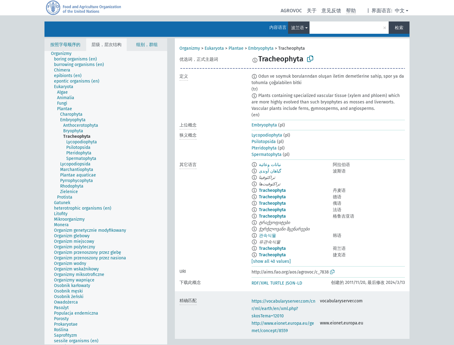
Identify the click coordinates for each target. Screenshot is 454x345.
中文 (400, 11)
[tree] (105, 197)
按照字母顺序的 (65, 44)
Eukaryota (214, 48)
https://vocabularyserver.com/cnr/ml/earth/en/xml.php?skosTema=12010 (283, 309)
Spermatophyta (267, 154)
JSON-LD (294, 283)
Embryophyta (261, 48)
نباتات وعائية (270, 164)
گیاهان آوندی (270, 171)
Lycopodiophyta (267, 135)
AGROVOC (291, 11)
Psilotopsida (264, 141)
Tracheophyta (272, 190)
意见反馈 (331, 11)
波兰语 (297, 27)
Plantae (236, 48)
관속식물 (267, 235)
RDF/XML (260, 283)
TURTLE (277, 283)
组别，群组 (147, 44)
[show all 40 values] (271, 261)
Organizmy (189, 48)
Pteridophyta (264, 148)
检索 (399, 27)
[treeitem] (64, 53)
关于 (312, 11)
